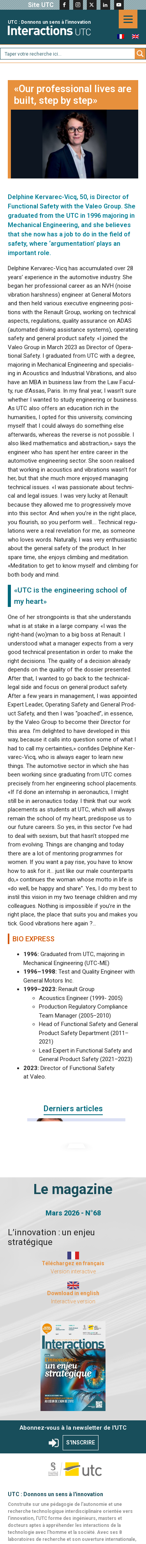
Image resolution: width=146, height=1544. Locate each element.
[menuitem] (120, 36)
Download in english (73, 1293)
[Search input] (68, 53)
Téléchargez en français (73, 1263)
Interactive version (73, 1301)
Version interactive (73, 1271)
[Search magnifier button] (140, 53)
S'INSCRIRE (80, 1442)
